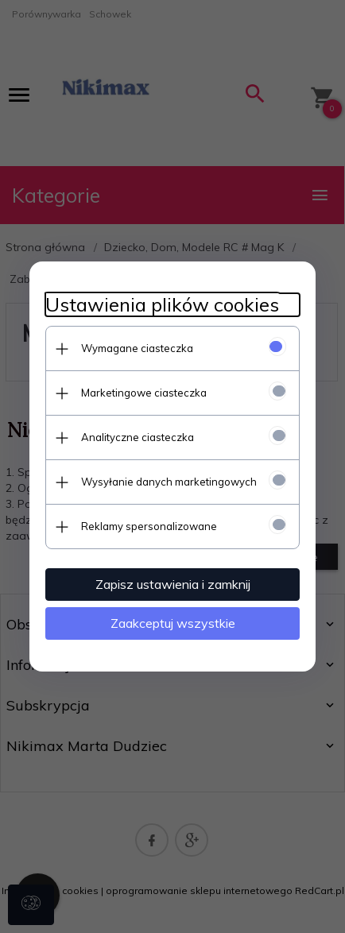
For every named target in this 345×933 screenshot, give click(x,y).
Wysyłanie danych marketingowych (169, 481)
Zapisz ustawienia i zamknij (172, 584)
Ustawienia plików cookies (162, 304)
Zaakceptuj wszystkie (172, 623)
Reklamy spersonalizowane (149, 526)
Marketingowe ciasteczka (144, 392)
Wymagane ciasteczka (137, 348)
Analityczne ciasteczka (137, 437)
